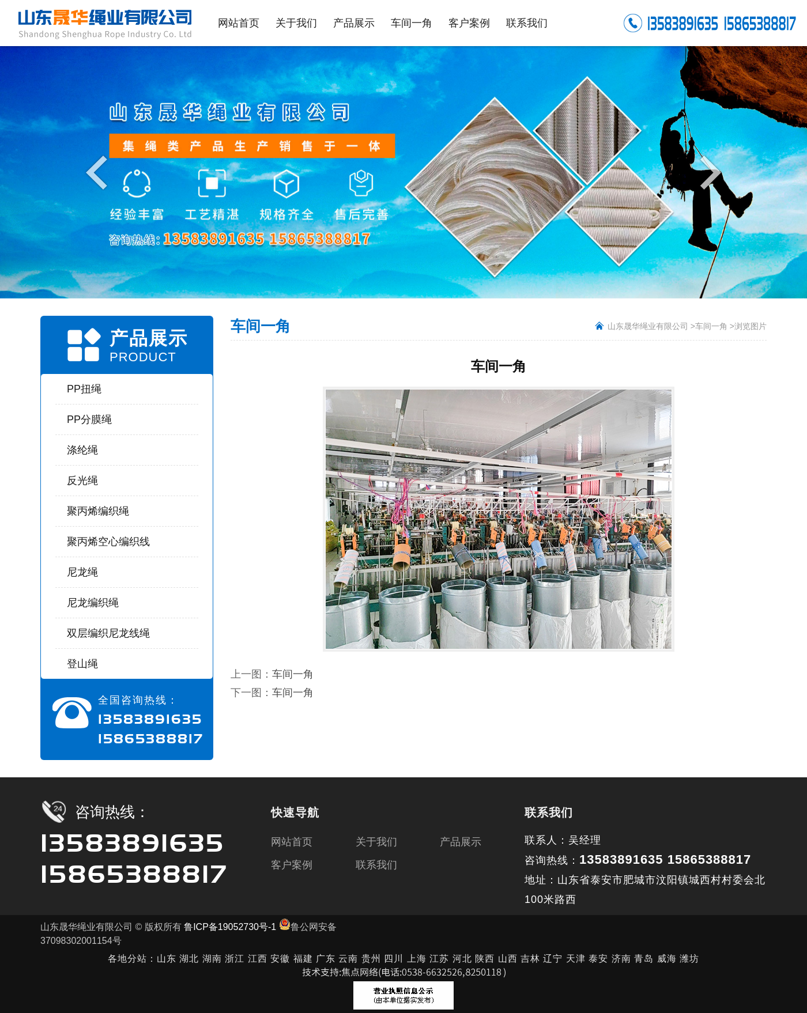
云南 (349, 958)
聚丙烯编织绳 (98, 511)
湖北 (189, 958)
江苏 (439, 958)
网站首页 (291, 842)
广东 (325, 958)
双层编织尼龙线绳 (108, 633)
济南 (621, 958)
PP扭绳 (84, 389)
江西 (257, 958)
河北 (462, 958)
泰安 (598, 958)
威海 (667, 958)
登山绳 (82, 664)
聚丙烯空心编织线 (108, 541)
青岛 (644, 958)
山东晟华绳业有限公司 (648, 326)
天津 (576, 958)
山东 (166, 958)
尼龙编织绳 (93, 602)
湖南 (212, 958)
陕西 (485, 958)
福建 (303, 958)
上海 (417, 958)
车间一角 (711, 326)
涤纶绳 (82, 450)
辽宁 (553, 958)
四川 (394, 958)
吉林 (530, 958)
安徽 (280, 958)
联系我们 (376, 865)
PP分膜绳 (89, 419)
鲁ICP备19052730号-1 (230, 927)
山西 (508, 958)
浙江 (234, 958)
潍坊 (689, 958)
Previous (99, 172)
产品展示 (460, 842)
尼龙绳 (82, 572)
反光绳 (82, 480)
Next (707, 172)
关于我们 (376, 842)
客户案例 (291, 865)
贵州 (371, 958)
